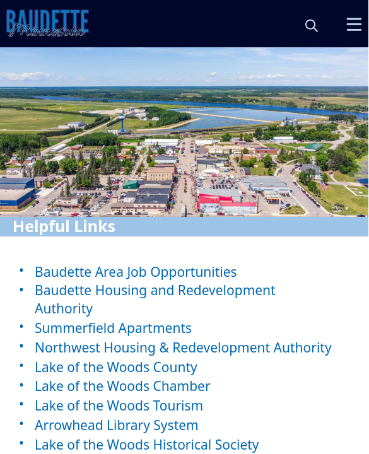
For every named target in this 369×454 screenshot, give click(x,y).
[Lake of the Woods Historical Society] (184, 444)
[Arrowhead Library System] (184, 424)
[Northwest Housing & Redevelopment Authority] (184, 347)
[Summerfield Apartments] (184, 327)
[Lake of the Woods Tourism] (184, 405)
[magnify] (311, 25)
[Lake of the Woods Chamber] (184, 386)
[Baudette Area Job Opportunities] (184, 271)
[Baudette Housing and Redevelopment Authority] (184, 299)
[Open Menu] (354, 24)
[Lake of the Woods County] (184, 366)
